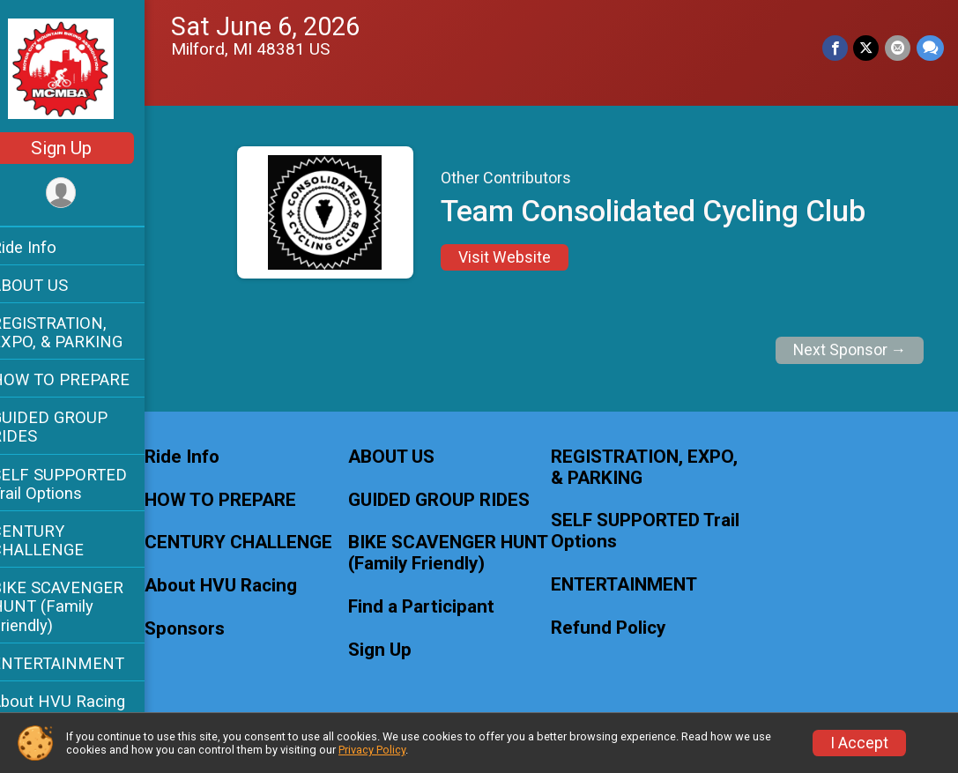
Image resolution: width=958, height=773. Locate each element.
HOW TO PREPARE (83, 379)
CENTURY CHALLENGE (60, 540)
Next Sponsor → (850, 350)
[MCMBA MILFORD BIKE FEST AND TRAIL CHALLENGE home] (84, 68)
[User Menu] (84, 193)
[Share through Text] (930, 48)
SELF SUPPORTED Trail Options (82, 483)
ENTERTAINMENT (80, 663)
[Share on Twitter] (867, 48)
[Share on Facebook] (837, 48)
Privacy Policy (371, 749)
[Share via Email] (898, 48)
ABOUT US (52, 285)
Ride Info (46, 247)
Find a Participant (438, 607)
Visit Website (516, 257)
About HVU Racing (81, 701)
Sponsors (207, 629)
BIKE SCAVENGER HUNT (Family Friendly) (80, 606)
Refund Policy (620, 628)
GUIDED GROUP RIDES (72, 426)
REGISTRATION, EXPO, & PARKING (79, 332)
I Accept (859, 743)
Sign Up (84, 148)
